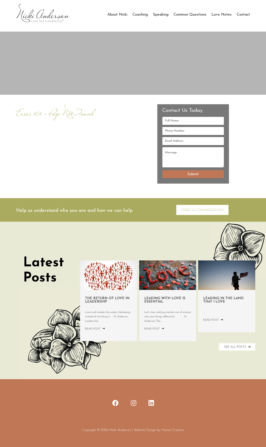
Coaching (140, 15)
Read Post (95, 328)
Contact (243, 15)
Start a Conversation (202, 210)
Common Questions (190, 15)
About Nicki (117, 15)
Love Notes (221, 15)
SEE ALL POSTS (237, 347)
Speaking (160, 15)
